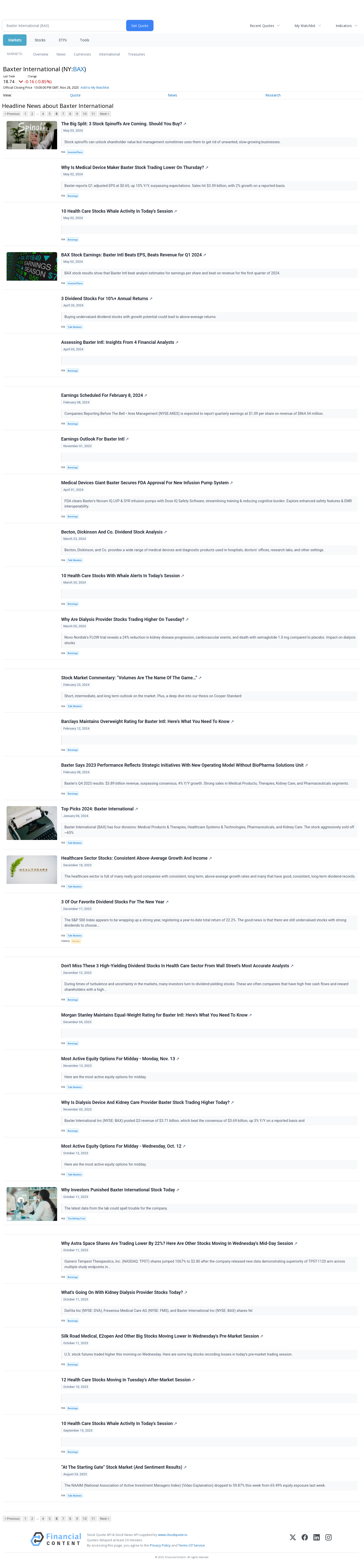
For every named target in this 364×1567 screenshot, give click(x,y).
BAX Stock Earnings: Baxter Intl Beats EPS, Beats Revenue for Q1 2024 (133, 254)
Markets (14, 40)
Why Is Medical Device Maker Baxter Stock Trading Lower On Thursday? (134, 167)
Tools (84, 40)
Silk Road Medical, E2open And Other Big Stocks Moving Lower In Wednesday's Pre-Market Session (162, 1336)
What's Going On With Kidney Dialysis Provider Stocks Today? (124, 1292)
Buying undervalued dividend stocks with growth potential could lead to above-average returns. (141, 317)
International (109, 54)
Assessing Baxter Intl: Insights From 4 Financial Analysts (119, 342)
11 (93, 114)
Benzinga (73, 196)
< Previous (12, 114)
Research (273, 95)
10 (84, 114)
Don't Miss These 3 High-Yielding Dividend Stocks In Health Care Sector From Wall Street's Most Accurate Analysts (177, 965)
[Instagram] (328, 1540)
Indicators (344, 25)
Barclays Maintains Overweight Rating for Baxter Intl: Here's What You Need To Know (147, 721)
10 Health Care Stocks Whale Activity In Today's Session (119, 211)
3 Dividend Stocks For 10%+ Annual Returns (106, 298)
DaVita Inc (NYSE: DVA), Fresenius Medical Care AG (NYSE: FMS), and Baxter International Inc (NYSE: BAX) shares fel (158, 1311)
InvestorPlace (75, 152)
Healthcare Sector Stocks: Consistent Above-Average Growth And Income (136, 858)
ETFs (63, 40)
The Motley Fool (76, 1218)
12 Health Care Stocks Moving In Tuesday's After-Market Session (128, 1379)
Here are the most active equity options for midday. (106, 1077)
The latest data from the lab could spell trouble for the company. (116, 1208)
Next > (104, 114)
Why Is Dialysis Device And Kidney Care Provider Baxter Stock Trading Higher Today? (147, 1102)
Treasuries (136, 54)
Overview (40, 54)
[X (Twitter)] (293, 1540)
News (61, 54)
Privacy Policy (160, 1545)
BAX (78, 69)
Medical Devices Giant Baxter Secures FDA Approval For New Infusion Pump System (147, 482)
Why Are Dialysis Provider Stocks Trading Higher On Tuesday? (125, 619)
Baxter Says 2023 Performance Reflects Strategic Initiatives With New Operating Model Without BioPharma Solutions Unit (184, 765)
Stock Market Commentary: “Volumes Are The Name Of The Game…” (131, 677)
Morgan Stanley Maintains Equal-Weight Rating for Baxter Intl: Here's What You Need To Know (156, 1015)
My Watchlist (304, 25)
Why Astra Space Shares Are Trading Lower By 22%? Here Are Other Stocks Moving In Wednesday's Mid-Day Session (179, 1243)
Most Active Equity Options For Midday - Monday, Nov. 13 (120, 1058)
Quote (75, 95)
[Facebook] (305, 1540)
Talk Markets (75, 327)
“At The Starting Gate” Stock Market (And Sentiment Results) (124, 1467)
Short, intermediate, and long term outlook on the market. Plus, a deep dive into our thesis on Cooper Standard (153, 696)
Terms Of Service (191, 1545)
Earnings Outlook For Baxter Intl (95, 439)
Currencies (82, 54)
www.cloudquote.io (172, 1534)
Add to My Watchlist (95, 87)
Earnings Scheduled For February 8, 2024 (104, 395)
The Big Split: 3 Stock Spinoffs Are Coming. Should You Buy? (123, 123)
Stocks (40, 40)
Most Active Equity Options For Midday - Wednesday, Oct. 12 (123, 1146)
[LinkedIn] (316, 1540)
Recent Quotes (262, 25)
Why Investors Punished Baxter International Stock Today (120, 1189)
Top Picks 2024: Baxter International (99, 808)
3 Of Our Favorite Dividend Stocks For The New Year (115, 901)
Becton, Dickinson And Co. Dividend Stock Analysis (114, 532)
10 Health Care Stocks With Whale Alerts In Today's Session (122, 575)
